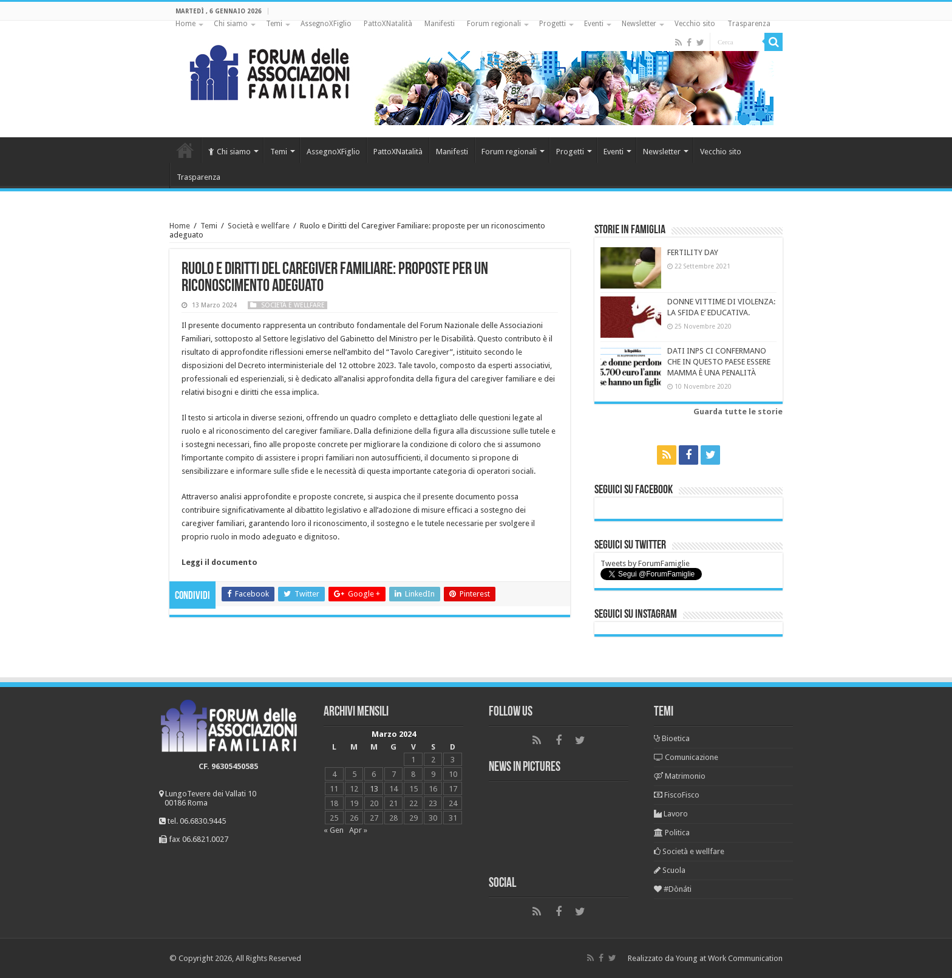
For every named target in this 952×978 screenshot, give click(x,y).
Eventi (594, 23)
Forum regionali (494, 23)
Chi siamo (231, 23)
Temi (274, 23)
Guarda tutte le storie (738, 411)
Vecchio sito (695, 23)
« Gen (334, 830)
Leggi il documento (219, 562)
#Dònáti (673, 889)
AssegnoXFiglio (326, 23)
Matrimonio (680, 776)
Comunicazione (686, 757)
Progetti (552, 23)
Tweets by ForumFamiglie (645, 563)
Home (185, 23)
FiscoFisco (676, 794)
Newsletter (639, 23)
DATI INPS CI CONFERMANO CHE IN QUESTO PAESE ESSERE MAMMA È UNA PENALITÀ (718, 361)
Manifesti (439, 23)
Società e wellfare (259, 225)
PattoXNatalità (388, 23)
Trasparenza (748, 23)
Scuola (669, 870)
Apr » (358, 830)
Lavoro (671, 813)
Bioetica (672, 738)
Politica (672, 832)
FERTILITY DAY (692, 252)
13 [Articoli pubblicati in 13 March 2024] (374, 788)
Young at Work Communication (729, 958)
